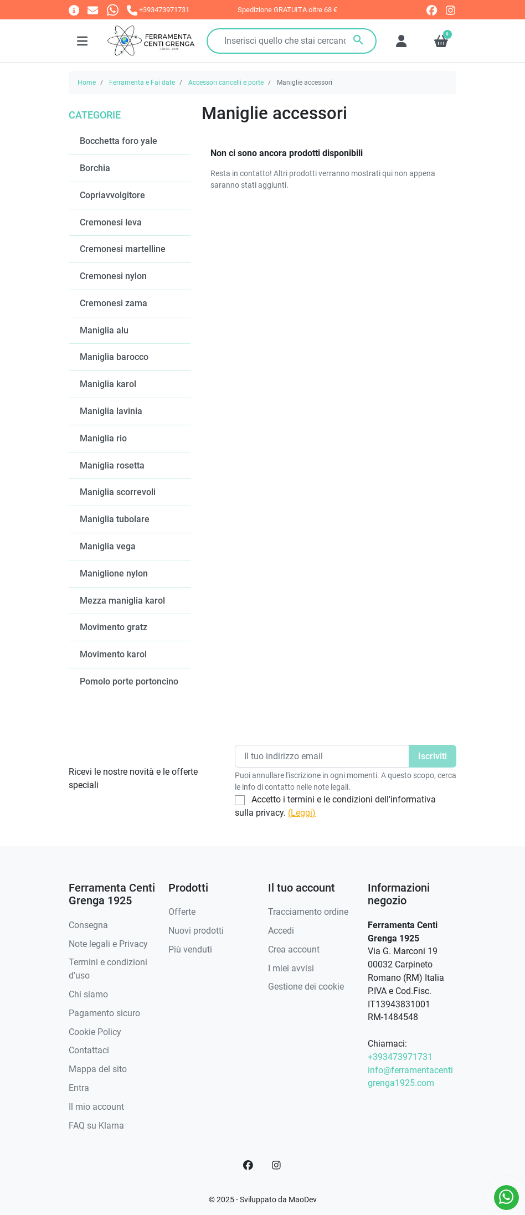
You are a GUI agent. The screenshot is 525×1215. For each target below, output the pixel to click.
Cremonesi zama (113, 303)
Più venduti (190, 949)
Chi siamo (88, 994)
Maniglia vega (108, 546)
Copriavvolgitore (112, 195)
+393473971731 (400, 1057)
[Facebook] (248, 1165)
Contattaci (89, 1050)
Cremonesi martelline (123, 249)
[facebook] (431, 10)
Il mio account (96, 1106)
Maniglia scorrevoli (118, 492)
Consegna (88, 925)
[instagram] (451, 10)
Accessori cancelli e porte (226, 82)
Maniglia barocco (114, 357)
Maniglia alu (104, 330)
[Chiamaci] (158, 9)
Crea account (294, 949)
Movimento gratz (113, 627)
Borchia (95, 168)
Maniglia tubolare (115, 519)
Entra (79, 1088)
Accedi (281, 930)
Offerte (181, 912)
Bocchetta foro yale (118, 141)
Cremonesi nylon (113, 276)
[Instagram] (277, 1165)
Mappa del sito (98, 1069)
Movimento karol (113, 654)
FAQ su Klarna (96, 1125)
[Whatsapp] (113, 9)
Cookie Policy (95, 1032)
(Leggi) (302, 812)
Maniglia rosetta (112, 465)
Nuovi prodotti (196, 930)
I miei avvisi (291, 968)
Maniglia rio (103, 438)
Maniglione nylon (114, 573)
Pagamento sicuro (104, 1013)
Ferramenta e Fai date (142, 82)
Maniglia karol (108, 384)
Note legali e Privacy (108, 944)
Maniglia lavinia (111, 411)
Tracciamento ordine (308, 912)
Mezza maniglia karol (122, 600)
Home (87, 82)
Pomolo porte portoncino (129, 681)
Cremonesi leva (111, 222)
